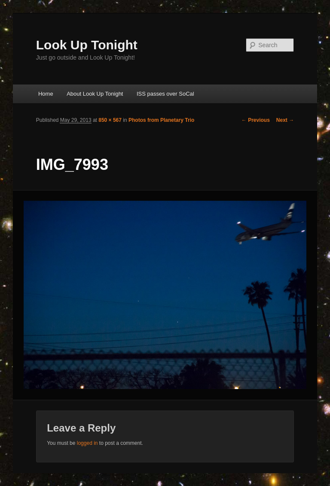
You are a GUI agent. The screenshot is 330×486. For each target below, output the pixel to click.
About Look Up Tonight (95, 94)
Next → (285, 120)
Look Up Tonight (87, 45)
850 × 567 (110, 120)
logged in (87, 443)
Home (45, 94)
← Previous (255, 120)
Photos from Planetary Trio (161, 120)
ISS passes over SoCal (165, 94)
